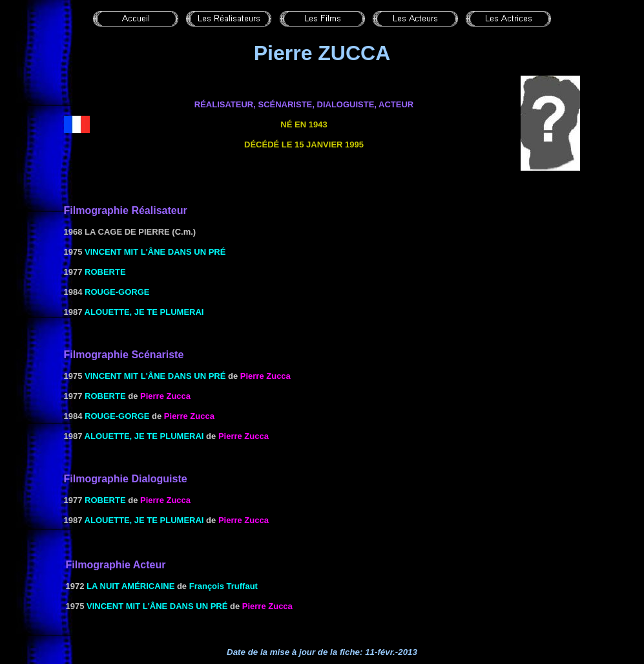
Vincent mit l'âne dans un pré (155, 252)
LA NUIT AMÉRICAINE (130, 586)
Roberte (105, 272)
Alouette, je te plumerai (144, 312)
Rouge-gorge (117, 292)
